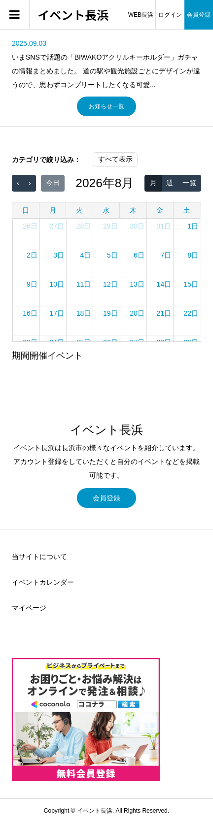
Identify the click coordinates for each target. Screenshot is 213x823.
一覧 (189, 183)
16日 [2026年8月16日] (30, 313)
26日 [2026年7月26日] (30, 226)
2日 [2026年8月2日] (32, 255)
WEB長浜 (140, 14)
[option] (106, 64)
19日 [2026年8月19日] (110, 313)
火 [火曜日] (79, 210)
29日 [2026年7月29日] (110, 226)
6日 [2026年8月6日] (139, 255)
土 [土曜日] (186, 210)
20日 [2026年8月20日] (137, 313)
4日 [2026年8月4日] (85, 255)
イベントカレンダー (43, 582)
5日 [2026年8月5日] (112, 255)
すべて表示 (115, 159)
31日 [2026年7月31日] (164, 226)
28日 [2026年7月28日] (83, 226)
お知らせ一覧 (106, 106)
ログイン (170, 14)
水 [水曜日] (106, 210)
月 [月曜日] (52, 210)
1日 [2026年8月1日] (192, 226)
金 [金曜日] (159, 210)
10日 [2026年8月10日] (56, 284)
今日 (53, 183)
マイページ (29, 608)
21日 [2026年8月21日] (164, 313)
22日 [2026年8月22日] (190, 313)
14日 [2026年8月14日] (164, 284)
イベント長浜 (72, 15)
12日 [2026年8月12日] (110, 284)
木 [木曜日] (133, 210)
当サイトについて (39, 556)
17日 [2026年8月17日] (56, 313)
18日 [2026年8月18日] (83, 313)
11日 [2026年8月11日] (83, 284)
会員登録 (199, 14)
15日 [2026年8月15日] (190, 284)
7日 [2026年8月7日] (165, 255)
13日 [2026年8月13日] (137, 284)
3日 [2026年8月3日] (58, 255)
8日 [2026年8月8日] (192, 255)
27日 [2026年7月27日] (56, 226)
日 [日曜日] (25, 210)
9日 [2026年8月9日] (32, 284)
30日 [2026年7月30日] (137, 226)
